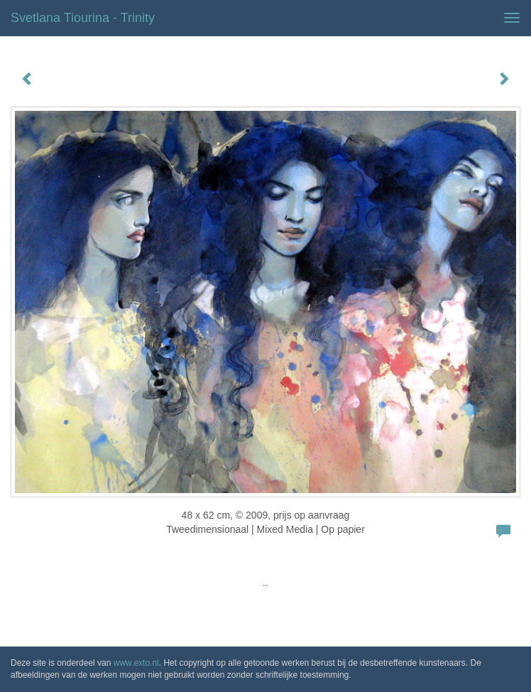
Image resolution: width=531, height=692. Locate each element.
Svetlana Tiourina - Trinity (83, 18)
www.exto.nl (136, 663)
